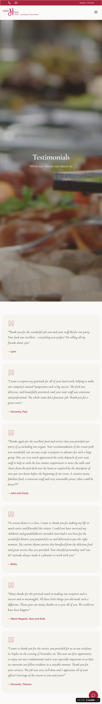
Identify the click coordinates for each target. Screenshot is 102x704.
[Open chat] (93, 695)
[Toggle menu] (96, 12)
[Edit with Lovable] (86, 700)
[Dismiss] (98, 700)
